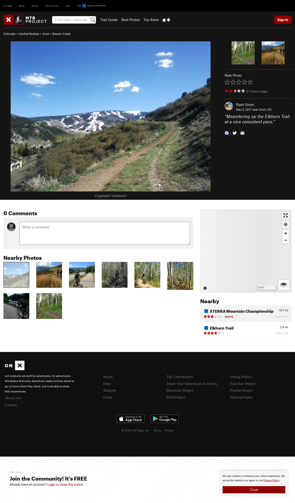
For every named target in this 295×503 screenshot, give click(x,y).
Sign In (282, 20)
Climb (7, 5)
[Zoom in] (285, 233)
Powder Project (241, 390)
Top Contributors (180, 377)
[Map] (245, 251)
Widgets (109, 390)
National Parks (241, 397)
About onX (13, 398)
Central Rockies (29, 34)
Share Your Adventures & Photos (192, 384)
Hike (35, 5)
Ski (68, 5)
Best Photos (130, 20)
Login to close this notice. (65, 484)
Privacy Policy (271, 480)
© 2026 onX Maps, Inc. (136, 430)
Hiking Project (241, 377)
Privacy (169, 430)
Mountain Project (180, 390)
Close (254, 490)
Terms (157, 430)
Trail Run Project (243, 384)
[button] (227, 132)
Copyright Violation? (110, 196)
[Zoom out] (285, 240)
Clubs (107, 397)
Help (106, 384)
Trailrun (52, 5)
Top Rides (151, 20)
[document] (254, 483)
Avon (45, 34)
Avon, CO (265, 109)
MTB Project (176, 397)
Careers (11, 405)
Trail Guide (109, 20)
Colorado (9, 34)
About (108, 377)
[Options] (284, 285)
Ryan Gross (245, 104)
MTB (22, 5)
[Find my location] (285, 224)
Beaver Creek (61, 34)
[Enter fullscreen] (285, 215)
